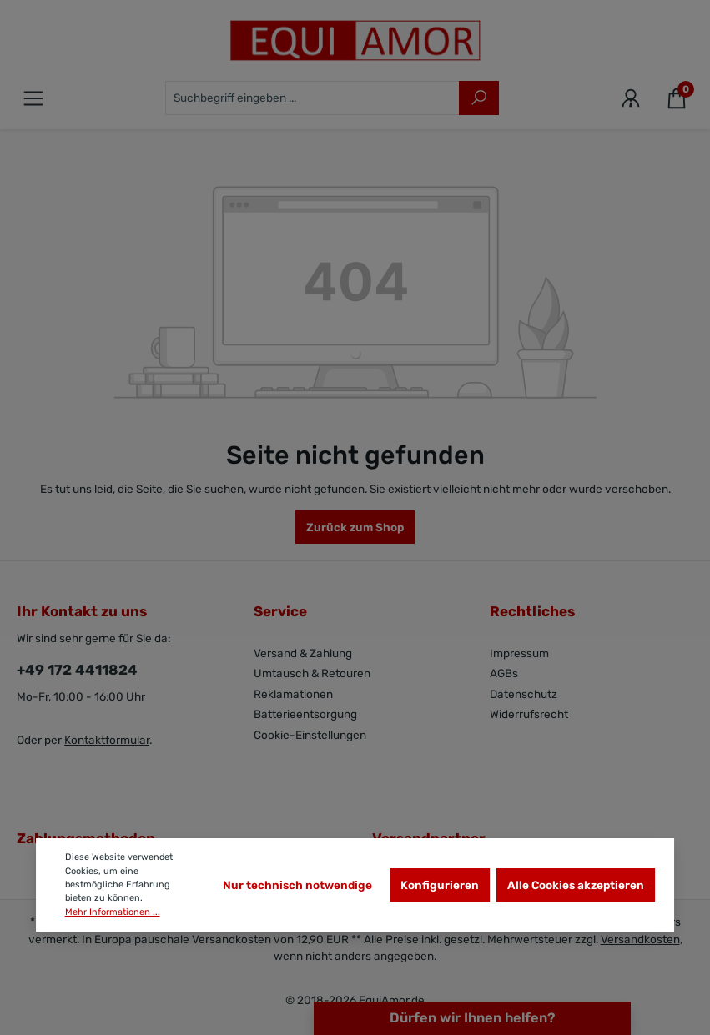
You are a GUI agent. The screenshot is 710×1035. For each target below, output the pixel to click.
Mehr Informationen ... (112, 912)
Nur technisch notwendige (297, 885)
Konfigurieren (439, 885)
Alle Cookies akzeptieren (575, 885)
